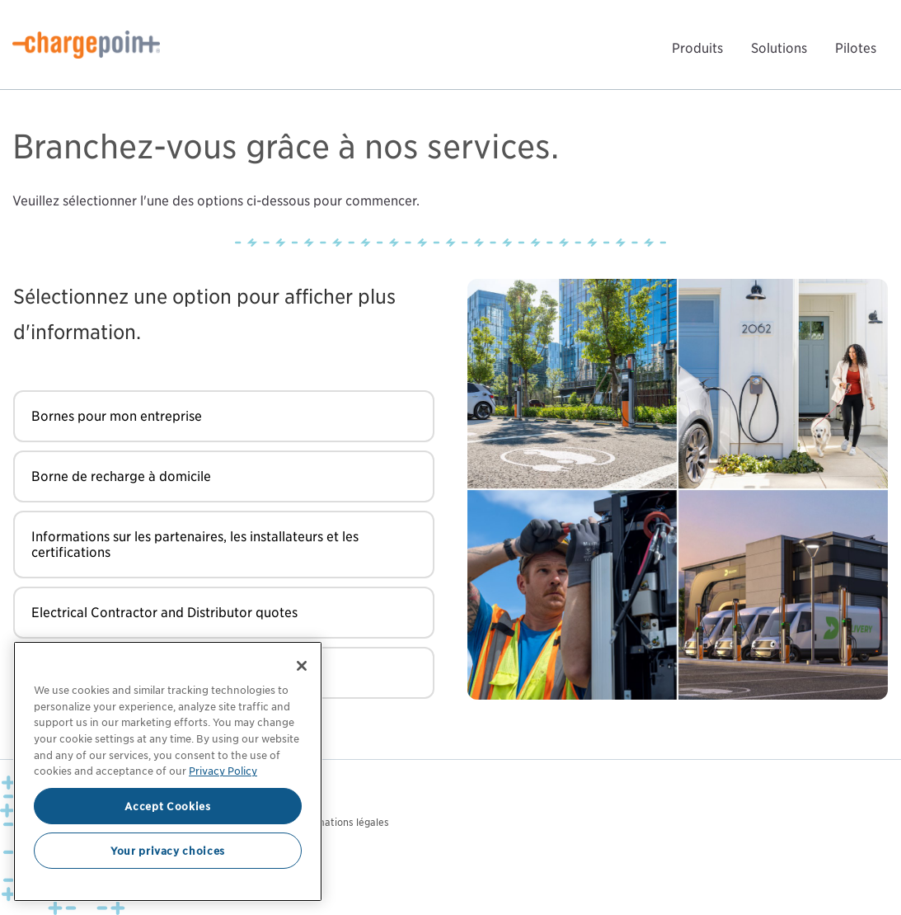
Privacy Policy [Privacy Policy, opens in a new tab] (223, 770)
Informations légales (341, 822)
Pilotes (855, 48)
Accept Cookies (167, 806)
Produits (697, 48)
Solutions (779, 48)
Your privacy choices (167, 850)
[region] (167, 771)
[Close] (302, 666)
